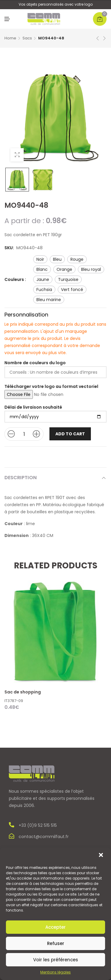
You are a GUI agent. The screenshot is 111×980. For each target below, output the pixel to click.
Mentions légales (55, 972)
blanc (42, 269)
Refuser (55, 943)
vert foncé (72, 289)
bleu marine (48, 300)
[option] (17, 179)
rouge (76, 259)
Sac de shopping (22, 692)
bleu (57, 259)
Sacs (27, 38)
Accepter (55, 927)
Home (10, 38)
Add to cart (70, 434)
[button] (101, 855)
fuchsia (44, 289)
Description (20, 477)
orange (64, 269)
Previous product (98, 38)
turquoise (68, 279)
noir (40, 259)
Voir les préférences (55, 960)
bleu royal (91, 269)
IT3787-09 (13, 701)
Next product (104, 38)
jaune (42, 279)
